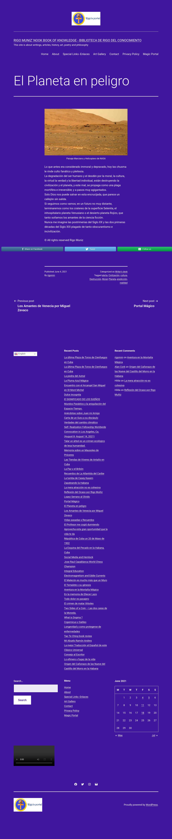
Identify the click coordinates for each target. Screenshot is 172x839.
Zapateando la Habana (76, 482)
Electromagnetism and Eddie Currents (84, 575)
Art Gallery (99, 54)
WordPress (152, 804)
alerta (105, 275)
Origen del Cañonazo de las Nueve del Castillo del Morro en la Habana (135, 371)
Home (44, 54)
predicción (122, 279)
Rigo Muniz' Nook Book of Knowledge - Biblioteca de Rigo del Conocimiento (77, 40)
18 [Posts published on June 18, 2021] (142, 712)
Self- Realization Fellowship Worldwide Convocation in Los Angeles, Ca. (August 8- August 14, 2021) (85, 432)
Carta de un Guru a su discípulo (81, 417)
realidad (124, 283)
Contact (114, 54)
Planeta (112, 279)
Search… (18, 681)
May (119, 735)
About (55, 54)
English (19, 354)
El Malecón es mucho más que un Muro (85, 580)
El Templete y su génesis (77, 585)
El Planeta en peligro (75, 506)
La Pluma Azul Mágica (76, 380)
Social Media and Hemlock (78, 557)
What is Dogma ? (73, 617)
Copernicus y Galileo (75, 622)
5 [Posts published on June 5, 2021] (149, 697)
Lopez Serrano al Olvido (77, 496)
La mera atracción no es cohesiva (82, 487)
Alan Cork (120, 366)
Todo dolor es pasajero (76, 598)
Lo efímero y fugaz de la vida (79, 659)
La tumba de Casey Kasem (78, 478)
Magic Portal (150, 54)
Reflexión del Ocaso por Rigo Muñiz (83, 492)
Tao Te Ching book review (78, 636)
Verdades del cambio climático (81, 422)
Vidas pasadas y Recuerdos (79, 520)
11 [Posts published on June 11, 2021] (142, 705)
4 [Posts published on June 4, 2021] (142, 697)
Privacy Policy (131, 54)
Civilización (114, 275)
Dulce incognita (72, 394)
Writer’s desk (121, 271)
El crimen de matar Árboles (79, 603)
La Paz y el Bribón (73, 468)
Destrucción (95, 279)
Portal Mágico (71, 501)
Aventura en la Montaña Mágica (81, 589)
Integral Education (74, 571)
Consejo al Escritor (74, 654)
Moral (105, 279)
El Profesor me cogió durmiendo (81, 524)
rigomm (51, 275)
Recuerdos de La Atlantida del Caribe (84, 473)
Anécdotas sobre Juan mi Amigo (82, 413)
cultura (123, 275)
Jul (155, 735)
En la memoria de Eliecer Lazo (80, 594)
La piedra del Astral (74, 376)
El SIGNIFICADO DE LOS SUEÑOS (82, 399)
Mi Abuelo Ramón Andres (78, 640)
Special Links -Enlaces (76, 54)
